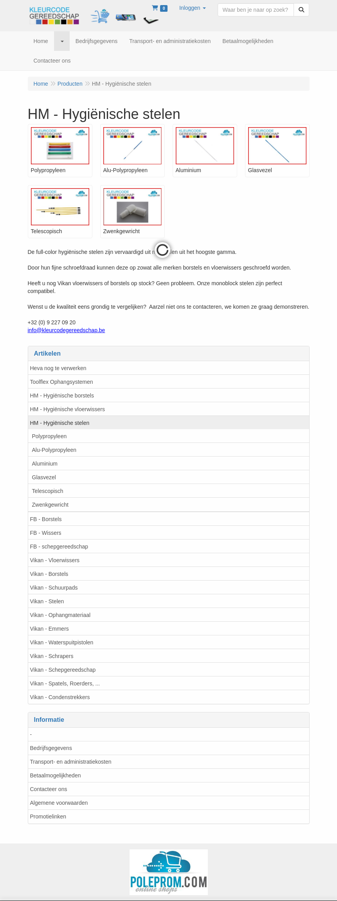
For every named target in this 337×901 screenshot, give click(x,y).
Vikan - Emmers (49, 629)
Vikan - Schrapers (52, 656)
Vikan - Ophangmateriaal (60, 615)
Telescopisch (47, 491)
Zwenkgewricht (50, 505)
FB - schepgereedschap (59, 546)
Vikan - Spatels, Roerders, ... (65, 683)
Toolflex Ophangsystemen (61, 382)
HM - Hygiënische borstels (62, 395)
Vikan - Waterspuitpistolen (62, 642)
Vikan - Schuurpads (54, 587)
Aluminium (45, 463)
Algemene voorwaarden (59, 803)
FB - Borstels (46, 519)
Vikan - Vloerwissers (55, 560)
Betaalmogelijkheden (55, 775)
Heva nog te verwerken (58, 368)
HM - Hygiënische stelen (60, 423)
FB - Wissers (45, 533)
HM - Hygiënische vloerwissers (67, 409)
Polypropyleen (49, 436)
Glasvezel (44, 477)
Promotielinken (48, 816)
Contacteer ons (48, 789)
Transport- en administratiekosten (71, 762)
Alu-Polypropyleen (54, 450)
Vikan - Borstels (49, 574)
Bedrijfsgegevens (51, 748)
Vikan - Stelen (47, 601)
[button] (192, 8)
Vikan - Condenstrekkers (60, 697)
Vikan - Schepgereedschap (63, 670)
